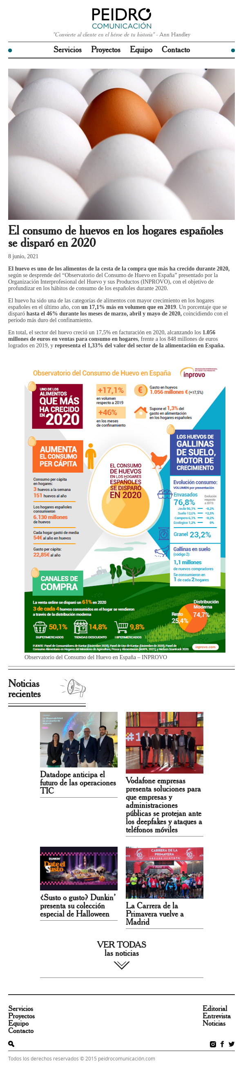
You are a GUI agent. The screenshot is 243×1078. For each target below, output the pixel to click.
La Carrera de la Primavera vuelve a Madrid (155, 914)
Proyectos (105, 50)
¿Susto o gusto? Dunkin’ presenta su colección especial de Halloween (78, 906)
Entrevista (217, 1016)
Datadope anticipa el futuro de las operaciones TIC (78, 783)
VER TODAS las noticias (121, 949)
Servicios (68, 50)
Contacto (176, 50)
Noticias (214, 1023)
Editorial (215, 1009)
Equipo (141, 50)
